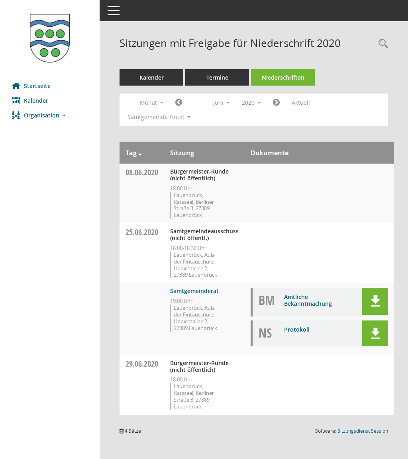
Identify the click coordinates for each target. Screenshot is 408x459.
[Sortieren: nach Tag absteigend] (140, 152)
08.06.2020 (142, 172)
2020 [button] (251, 102)
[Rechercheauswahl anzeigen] (381, 44)
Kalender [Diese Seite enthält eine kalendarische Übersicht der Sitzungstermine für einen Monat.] (30, 100)
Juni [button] (221, 102)
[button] (50, 115)
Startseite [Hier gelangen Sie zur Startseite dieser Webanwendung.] (31, 86)
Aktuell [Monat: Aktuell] (301, 102)
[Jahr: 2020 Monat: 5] (178, 103)
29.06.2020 (142, 363)
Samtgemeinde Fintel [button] (159, 117)
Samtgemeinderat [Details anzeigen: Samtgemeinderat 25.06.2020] (194, 291)
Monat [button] (151, 102)
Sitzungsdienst (362, 431)
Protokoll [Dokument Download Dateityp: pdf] (297, 329)
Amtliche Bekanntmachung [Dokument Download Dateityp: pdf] (308, 300)
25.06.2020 (142, 232)
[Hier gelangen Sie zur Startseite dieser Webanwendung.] (50, 38)
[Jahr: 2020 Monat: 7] (276, 103)
